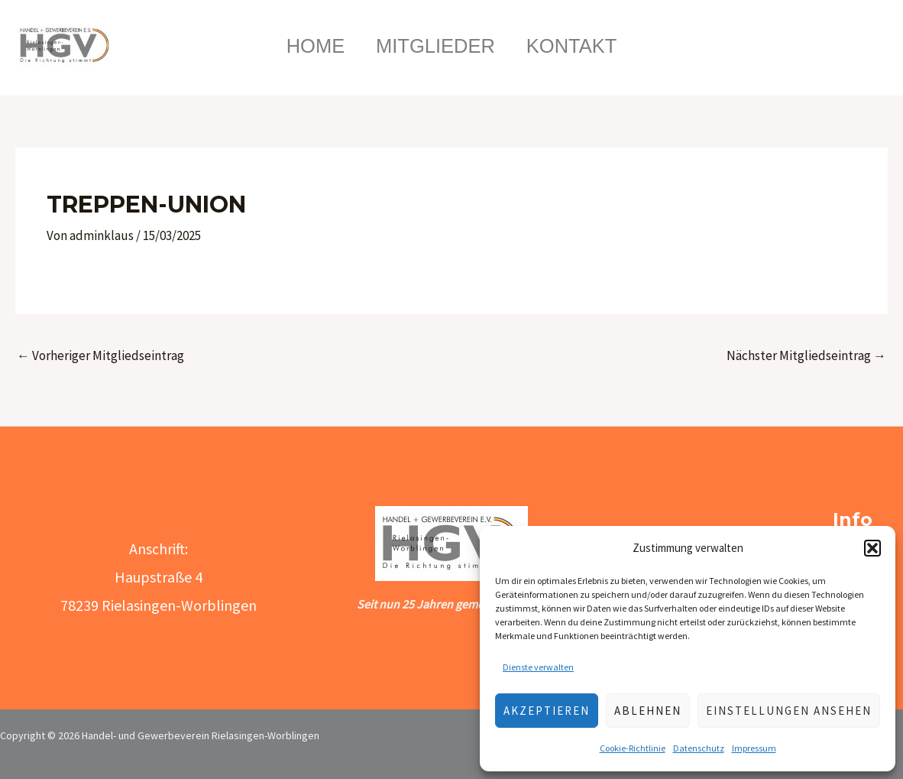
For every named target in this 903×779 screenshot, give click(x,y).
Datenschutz (698, 748)
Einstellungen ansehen (789, 710)
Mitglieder (435, 46)
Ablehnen (647, 710)
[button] (872, 548)
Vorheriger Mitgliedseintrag (100, 355)
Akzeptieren (546, 710)
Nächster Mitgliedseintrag (806, 355)
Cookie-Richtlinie (632, 748)
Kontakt (579, 46)
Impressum (754, 748)
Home (308, 46)
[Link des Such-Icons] (840, 46)
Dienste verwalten (538, 667)
